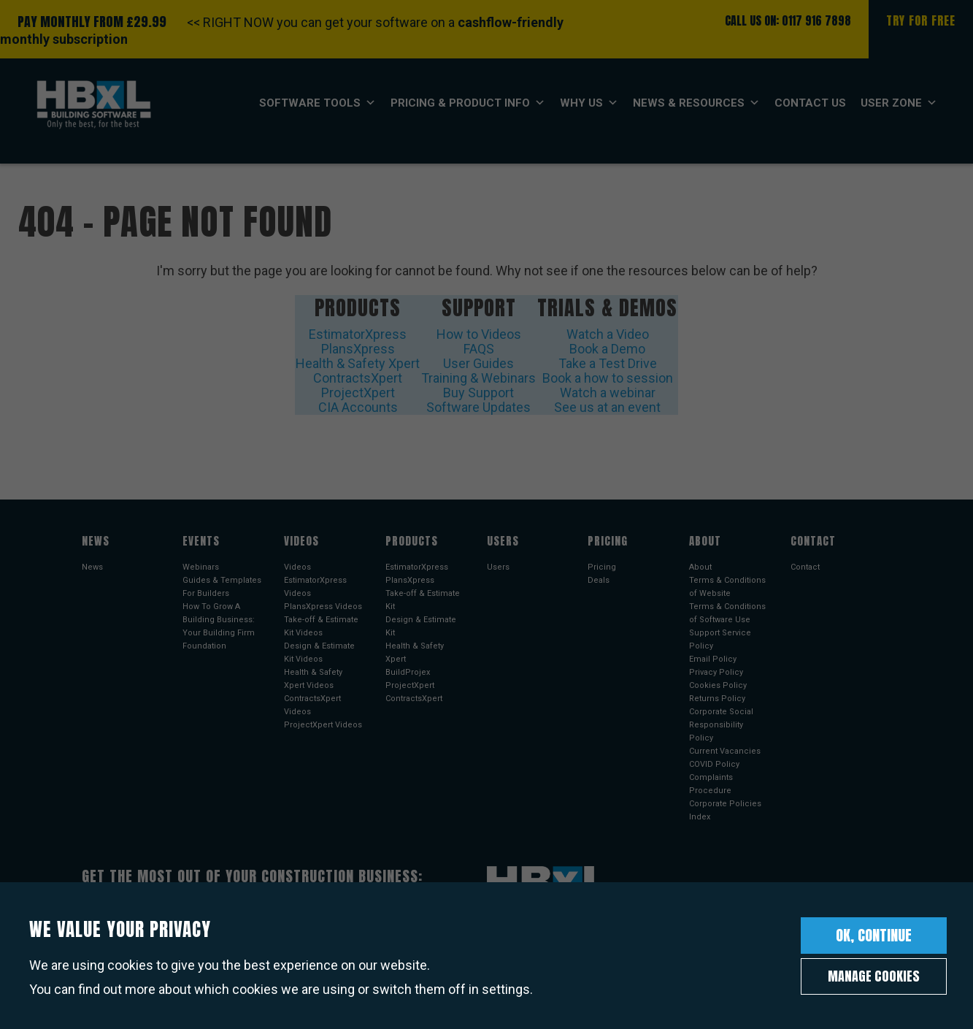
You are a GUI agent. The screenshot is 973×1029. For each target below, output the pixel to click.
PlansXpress (358, 348)
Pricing (602, 567)
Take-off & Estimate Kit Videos (321, 626)
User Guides (478, 363)
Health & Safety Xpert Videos (313, 678)
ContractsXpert (357, 378)
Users (498, 567)
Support (479, 307)
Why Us (589, 103)
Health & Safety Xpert (358, 363)
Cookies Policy (718, 685)
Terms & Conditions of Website (727, 586)
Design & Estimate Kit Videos (319, 652)
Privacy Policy (716, 672)
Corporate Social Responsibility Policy (721, 725)
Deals (598, 580)
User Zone (899, 103)
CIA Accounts (358, 407)
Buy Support (478, 392)
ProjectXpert (358, 392)
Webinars (200, 567)
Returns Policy (717, 698)
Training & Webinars (478, 378)
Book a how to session (607, 378)
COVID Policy (714, 764)
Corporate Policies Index (725, 810)
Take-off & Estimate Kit (422, 600)
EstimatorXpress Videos (315, 586)
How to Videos (478, 334)
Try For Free (920, 20)
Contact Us (810, 103)
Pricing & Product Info (468, 103)
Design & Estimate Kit (420, 626)
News (92, 567)
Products (358, 307)
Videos (297, 567)
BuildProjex (407, 672)
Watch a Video (607, 334)
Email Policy (713, 659)
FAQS (479, 348)
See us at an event (607, 407)
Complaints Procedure (711, 784)
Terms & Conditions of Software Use (727, 613)
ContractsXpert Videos (312, 705)
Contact (805, 567)
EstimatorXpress (358, 334)
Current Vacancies (725, 751)
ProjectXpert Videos (323, 725)
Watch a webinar (607, 392)
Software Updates (478, 407)
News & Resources (696, 103)
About (700, 567)
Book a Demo (607, 348)
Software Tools (317, 103)
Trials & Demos (607, 307)
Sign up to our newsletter (156, 938)
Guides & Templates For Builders (221, 586)
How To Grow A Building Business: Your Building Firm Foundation (218, 626)
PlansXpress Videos (323, 606)
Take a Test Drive (607, 363)
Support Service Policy (720, 639)
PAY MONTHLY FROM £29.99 (92, 21)
